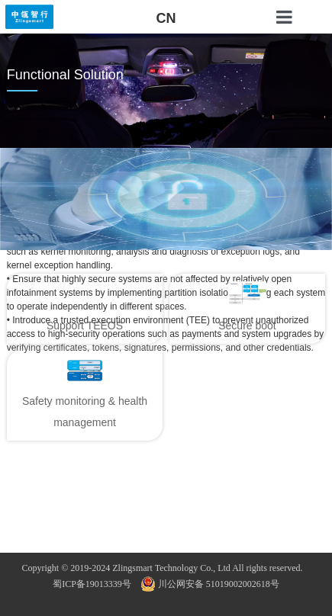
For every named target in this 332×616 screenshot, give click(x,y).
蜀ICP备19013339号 (92, 584)
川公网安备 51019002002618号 (210, 584)
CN (166, 18)
